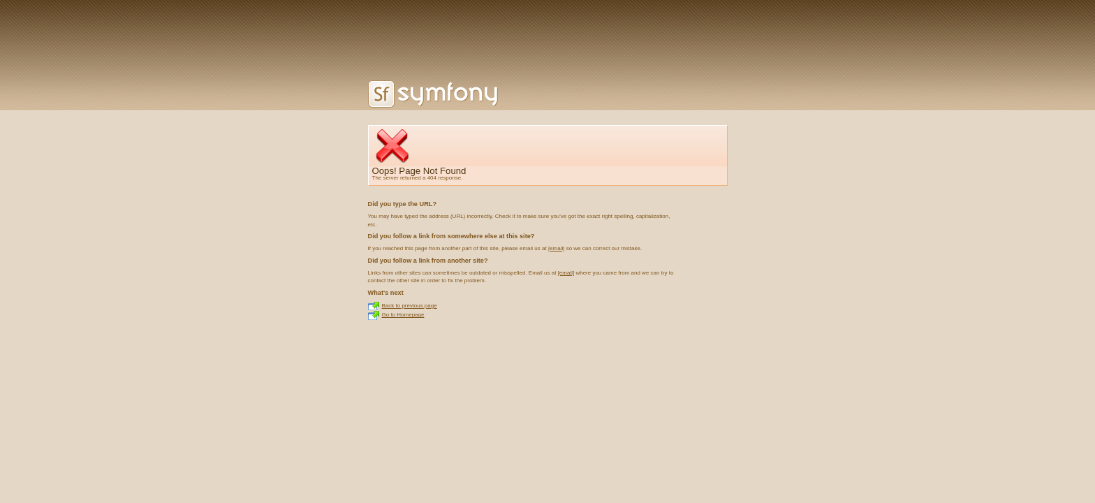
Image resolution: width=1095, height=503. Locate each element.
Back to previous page (409, 305)
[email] (556, 248)
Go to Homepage (403, 315)
